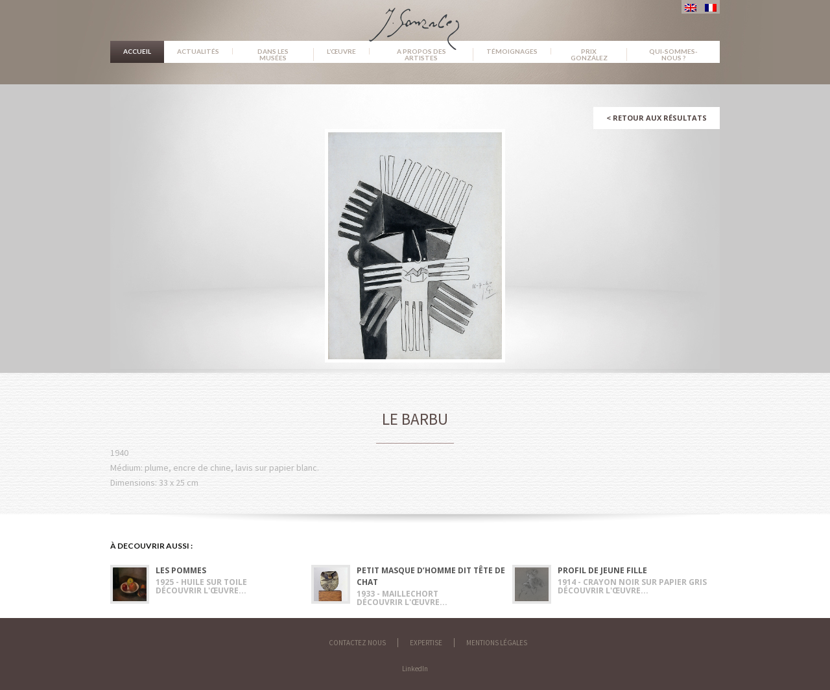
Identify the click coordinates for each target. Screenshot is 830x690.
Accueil (137, 51)
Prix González (589, 54)
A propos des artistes (421, 54)
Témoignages (512, 51)
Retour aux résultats (656, 118)
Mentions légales (496, 642)
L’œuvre (341, 51)
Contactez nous (357, 642)
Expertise (426, 642)
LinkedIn (415, 668)
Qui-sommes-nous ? (673, 54)
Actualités (198, 51)
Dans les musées (273, 54)
